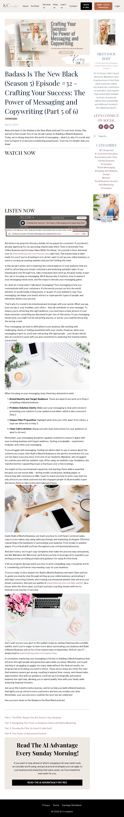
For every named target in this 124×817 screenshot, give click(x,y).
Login (117, 6)
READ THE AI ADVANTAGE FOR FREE (47, 782)
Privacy (46, 805)
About (25, 6)
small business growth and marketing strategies (106, 185)
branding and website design (106, 173)
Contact (73, 6)
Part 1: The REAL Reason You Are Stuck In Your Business (33, 717)
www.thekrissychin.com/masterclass (31, 253)
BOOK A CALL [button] (86, 6)
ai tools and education (106, 153)
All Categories (106, 150)
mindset (106, 178)
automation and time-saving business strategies (106, 160)
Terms (56, 805)
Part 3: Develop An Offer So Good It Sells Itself (28, 728)
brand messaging (11, 118)
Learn (63, 6)
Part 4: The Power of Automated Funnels (25, 733)
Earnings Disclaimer (72, 805)
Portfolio (35, 6)
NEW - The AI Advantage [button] (103, 6)
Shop (55, 6)
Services (47, 6)
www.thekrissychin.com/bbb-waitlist (65, 583)
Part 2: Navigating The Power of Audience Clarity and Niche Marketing (40, 723)
